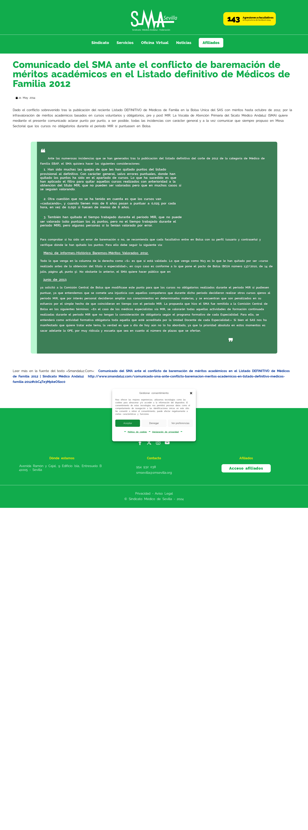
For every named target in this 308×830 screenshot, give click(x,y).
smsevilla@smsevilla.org (154, 473)
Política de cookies (137, 432)
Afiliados (211, 42)
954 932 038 (146, 467)
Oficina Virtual (154, 42)
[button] (191, 393)
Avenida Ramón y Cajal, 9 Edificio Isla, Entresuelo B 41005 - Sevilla (60, 468)
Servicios (125, 42)
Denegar (154, 423)
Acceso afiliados (246, 468)
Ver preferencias (180, 423)
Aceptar (127, 423)
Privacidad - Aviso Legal (154, 493)
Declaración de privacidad (165, 432)
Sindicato (100, 42)
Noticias (183, 42)
